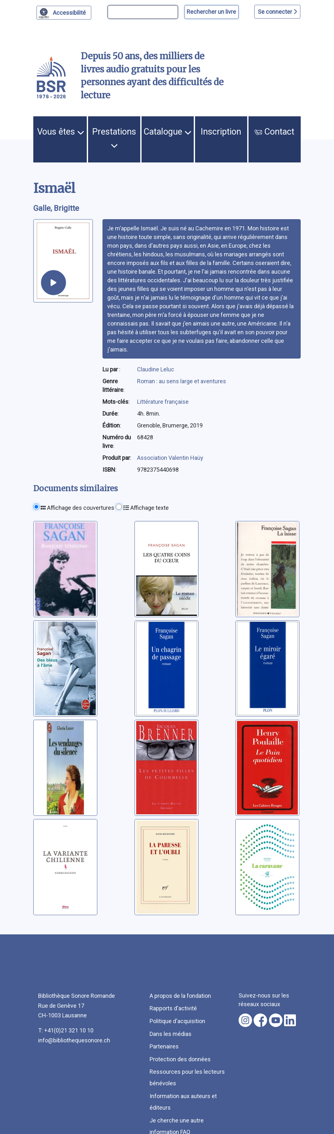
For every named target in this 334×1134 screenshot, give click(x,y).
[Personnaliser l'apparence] (63, 12)
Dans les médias (170, 1034)
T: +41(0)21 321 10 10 (66, 1030)
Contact (274, 132)
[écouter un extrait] (53, 282)
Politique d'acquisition (177, 1021)
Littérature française (163, 401)
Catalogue (167, 132)
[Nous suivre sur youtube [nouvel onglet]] (275, 1020)
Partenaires (164, 1046)
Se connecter (277, 11)
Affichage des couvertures (77, 507)
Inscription (221, 132)
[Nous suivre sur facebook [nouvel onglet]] (260, 1020)
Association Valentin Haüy (170, 457)
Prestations (114, 138)
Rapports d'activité (173, 1008)
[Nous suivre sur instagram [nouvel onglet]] (245, 1020)
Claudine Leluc (155, 369)
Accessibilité (70, 12)
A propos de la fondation (180, 995)
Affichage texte (146, 507)
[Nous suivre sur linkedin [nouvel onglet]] (290, 1020)
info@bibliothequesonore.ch (74, 1040)
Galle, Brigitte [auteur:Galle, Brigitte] (56, 208)
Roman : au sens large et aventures (181, 381)
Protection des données (180, 1059)
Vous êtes (60, 132)
